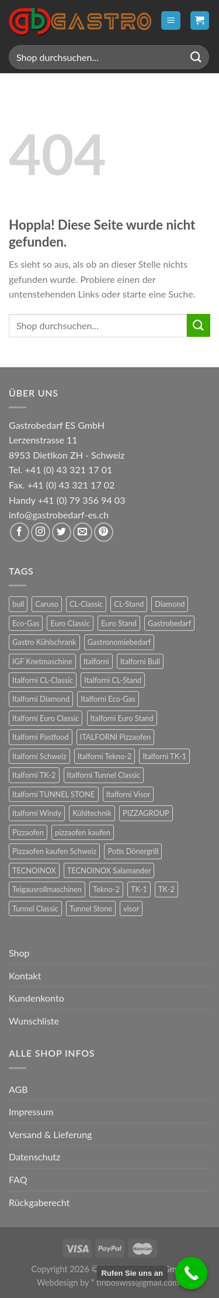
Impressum (31, 1111)
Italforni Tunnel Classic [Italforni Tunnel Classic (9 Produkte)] (104, 775)
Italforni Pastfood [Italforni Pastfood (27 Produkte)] (40, 737)
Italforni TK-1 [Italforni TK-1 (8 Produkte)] (164, 756)
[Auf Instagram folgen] (40, 532)
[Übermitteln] (196, 57)
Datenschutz (34, 1156)
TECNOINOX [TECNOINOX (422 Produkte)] (34, 870)
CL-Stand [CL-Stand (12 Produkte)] (129, 604)
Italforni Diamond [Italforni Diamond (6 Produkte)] (40, 698)
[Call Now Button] (191, 1273)
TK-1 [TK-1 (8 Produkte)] (139, 889)
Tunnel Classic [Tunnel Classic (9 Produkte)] (35, 908)
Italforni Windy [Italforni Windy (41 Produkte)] (36, 813)
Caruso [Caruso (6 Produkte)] (46, 604)
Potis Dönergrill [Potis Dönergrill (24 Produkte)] (132, 851)
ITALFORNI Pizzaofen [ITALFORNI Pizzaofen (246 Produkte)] (115, 737)
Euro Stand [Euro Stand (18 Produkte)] (119, 623)
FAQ (18, 1179)
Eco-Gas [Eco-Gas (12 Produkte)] (25, 623)
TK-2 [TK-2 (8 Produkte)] (166, 889)
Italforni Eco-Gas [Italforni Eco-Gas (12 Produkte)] (108, 698)
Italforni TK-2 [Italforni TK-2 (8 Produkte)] (34, 775)
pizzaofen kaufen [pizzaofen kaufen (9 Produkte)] (82, 832)
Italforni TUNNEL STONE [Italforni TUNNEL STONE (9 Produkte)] (53, 794)
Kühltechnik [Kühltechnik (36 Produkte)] (92, 813)
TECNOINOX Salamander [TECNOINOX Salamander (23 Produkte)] (109, 870)
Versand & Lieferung (50, 1134)
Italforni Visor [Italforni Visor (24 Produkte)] (128, 794)
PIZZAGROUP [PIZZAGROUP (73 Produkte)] (146, 813)
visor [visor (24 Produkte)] (131, 908)
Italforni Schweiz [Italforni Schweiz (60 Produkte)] (39, 756)
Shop (19, 952)
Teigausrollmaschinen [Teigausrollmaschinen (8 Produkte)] (47, 889)
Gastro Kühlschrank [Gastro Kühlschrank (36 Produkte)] (44, 642)
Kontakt (25, 975)
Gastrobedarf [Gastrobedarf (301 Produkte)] (169, 623)
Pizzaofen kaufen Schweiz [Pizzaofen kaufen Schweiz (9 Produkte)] (54, 851)
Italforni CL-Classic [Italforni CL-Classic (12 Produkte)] (42, 680)
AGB (18, 1089)
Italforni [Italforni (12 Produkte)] (96, 661)
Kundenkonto (36, 997)
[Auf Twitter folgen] (61, 532)
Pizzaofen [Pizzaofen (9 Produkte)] (28, 832)
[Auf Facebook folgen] (19, 532)
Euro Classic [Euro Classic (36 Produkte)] (69, 623)
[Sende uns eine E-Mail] (82, 532)
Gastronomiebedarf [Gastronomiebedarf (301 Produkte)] (119, 642)
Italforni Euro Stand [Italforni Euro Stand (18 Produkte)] (122, 718)
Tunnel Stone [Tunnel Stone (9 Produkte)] (90, 908)
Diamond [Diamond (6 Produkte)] (170, 604)
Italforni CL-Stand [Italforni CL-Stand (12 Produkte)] (112, 680)
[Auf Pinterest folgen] (103, 532)
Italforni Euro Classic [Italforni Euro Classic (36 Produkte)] (45, 718)
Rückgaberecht (39, 1202)
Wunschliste (34, 1020)
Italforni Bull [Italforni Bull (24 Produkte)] (140, 661)
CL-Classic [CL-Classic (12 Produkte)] (86, 604)
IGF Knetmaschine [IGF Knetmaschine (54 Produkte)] (42, 661)
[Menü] (170, 20)
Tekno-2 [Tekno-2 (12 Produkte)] (106, 889)
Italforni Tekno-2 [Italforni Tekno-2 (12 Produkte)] (104, 756)
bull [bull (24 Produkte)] (18, 604)
